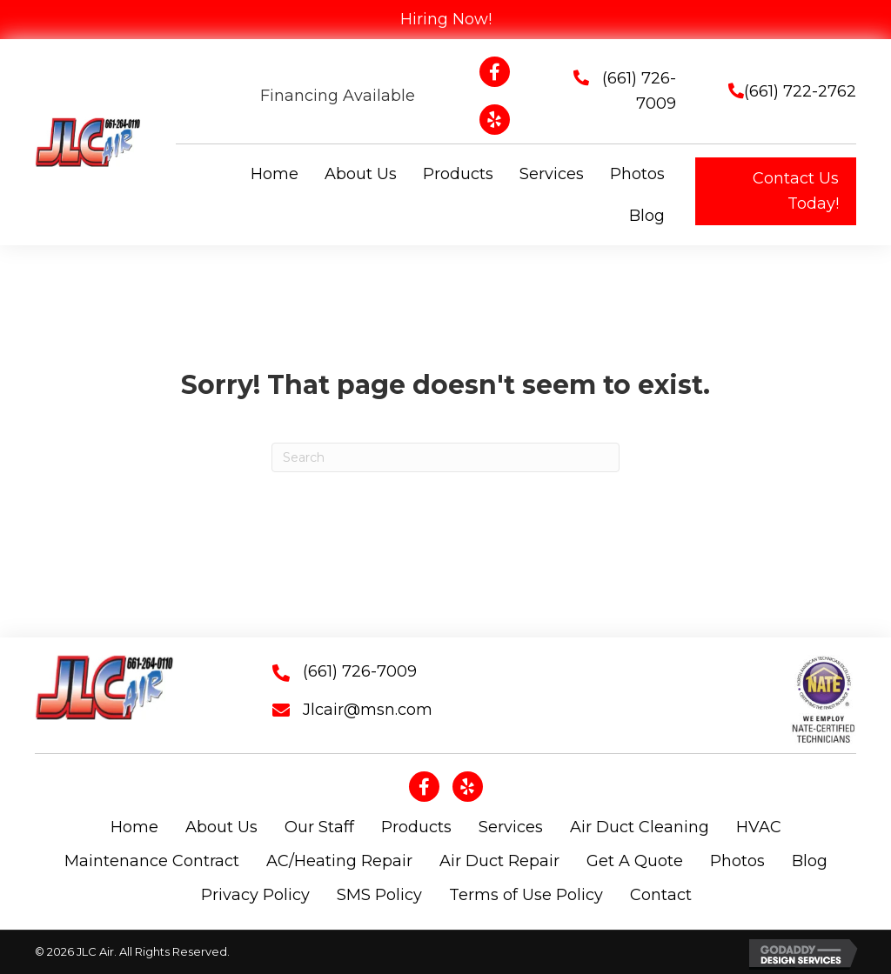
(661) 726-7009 (360, 671)
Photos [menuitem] (737, 861)
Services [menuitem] (511, 827)
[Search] (445, 457)
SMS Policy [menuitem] (379, 894)
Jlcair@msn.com (367, 709)
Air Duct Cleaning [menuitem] (639, 827)
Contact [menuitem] (661, 894)
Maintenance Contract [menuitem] (151, 861)
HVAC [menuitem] (758, 827)
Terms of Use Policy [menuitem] (526, 894)
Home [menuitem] (134, 827)
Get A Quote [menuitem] (634, 861)
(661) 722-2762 (800, 91)
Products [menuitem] (416, 827)
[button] (775, 191)
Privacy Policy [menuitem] (255, 894)
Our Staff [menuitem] (319, 827)
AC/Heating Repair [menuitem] (339, 861)
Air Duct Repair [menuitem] (499, 861)
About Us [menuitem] (221, 827)
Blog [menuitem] (809, 861)
